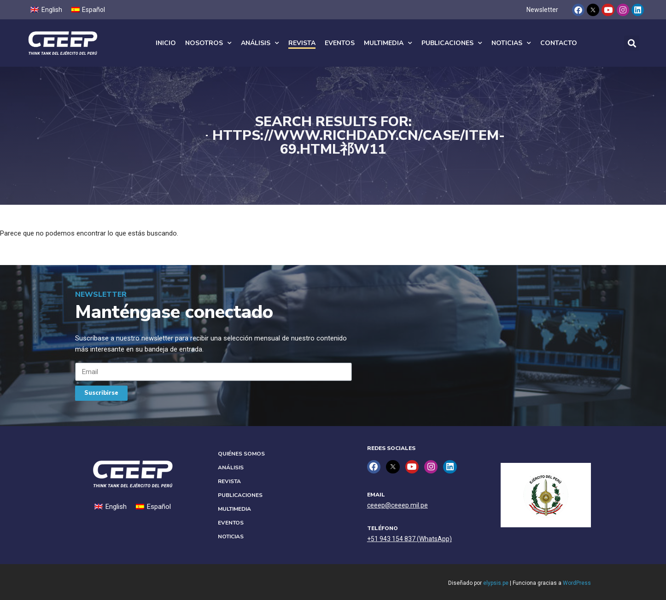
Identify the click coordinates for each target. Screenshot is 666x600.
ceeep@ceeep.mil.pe (397, 505)
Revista (301, 43)
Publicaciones (451, 43)
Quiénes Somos (241, 453)
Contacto (558, 43)
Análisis (260, 43)
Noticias (511, 43)
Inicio (166, 43)
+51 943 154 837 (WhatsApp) (409, 538)
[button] (631, 43)
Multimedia (388, 43)
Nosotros (208, 43)
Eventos (340, 43)
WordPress (577, 583)
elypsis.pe (495, 583)
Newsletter (542, 9)
